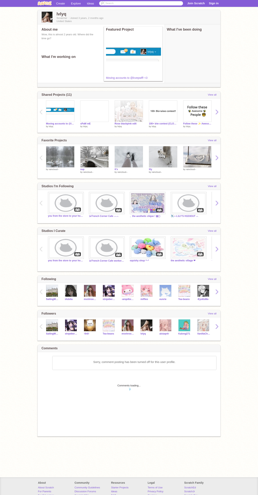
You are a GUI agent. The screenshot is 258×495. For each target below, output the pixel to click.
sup (82, 169)
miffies (144, 299)
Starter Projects (120, 487)
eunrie (162, 299)
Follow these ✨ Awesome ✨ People (197, 123)
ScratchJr (189, 491)
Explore (76, 3)
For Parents (44, 491)
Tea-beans (184, 299)
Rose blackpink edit (126, 123)
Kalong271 (184, 333)
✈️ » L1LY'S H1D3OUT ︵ (184, 216)
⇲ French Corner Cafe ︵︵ (104, 216)
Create (60, 3)
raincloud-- (54, 169)
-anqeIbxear (128, 299)
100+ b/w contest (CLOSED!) (163, 123)
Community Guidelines (87, 487)
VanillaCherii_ (203, 333)
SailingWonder (52, 299)
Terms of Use (155, 487)
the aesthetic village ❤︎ (183, 260)
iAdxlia (68, 299)
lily (150, 169)
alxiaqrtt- (164, 333)
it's (116, 169)
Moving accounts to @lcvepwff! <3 (127, 77)
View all (212, 94)
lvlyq (51, 126)
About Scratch (46, 487)
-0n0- (86, 333)
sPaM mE (85, 123)
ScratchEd (190, 487)
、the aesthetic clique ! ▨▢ (145, 216)
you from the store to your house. (65, 216)
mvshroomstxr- (90, 299)
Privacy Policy (155, 491)
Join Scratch (196, 3)
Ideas (90, 3)
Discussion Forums (85, 491)
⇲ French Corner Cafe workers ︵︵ (106, 260)
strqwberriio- (109, 299)
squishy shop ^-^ (139, 260)
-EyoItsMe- (203, 299)
